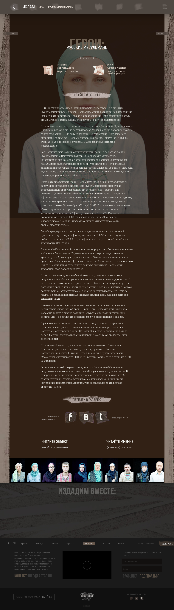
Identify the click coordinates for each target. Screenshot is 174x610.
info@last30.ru (40, 576)
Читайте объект (55, 441)
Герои (41, 6)
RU (8, 543)
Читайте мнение (119, 441)
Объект (13, 33)
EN (14, 543)
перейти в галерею (87, 95)
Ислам (28, 6)
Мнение (160, 33)
